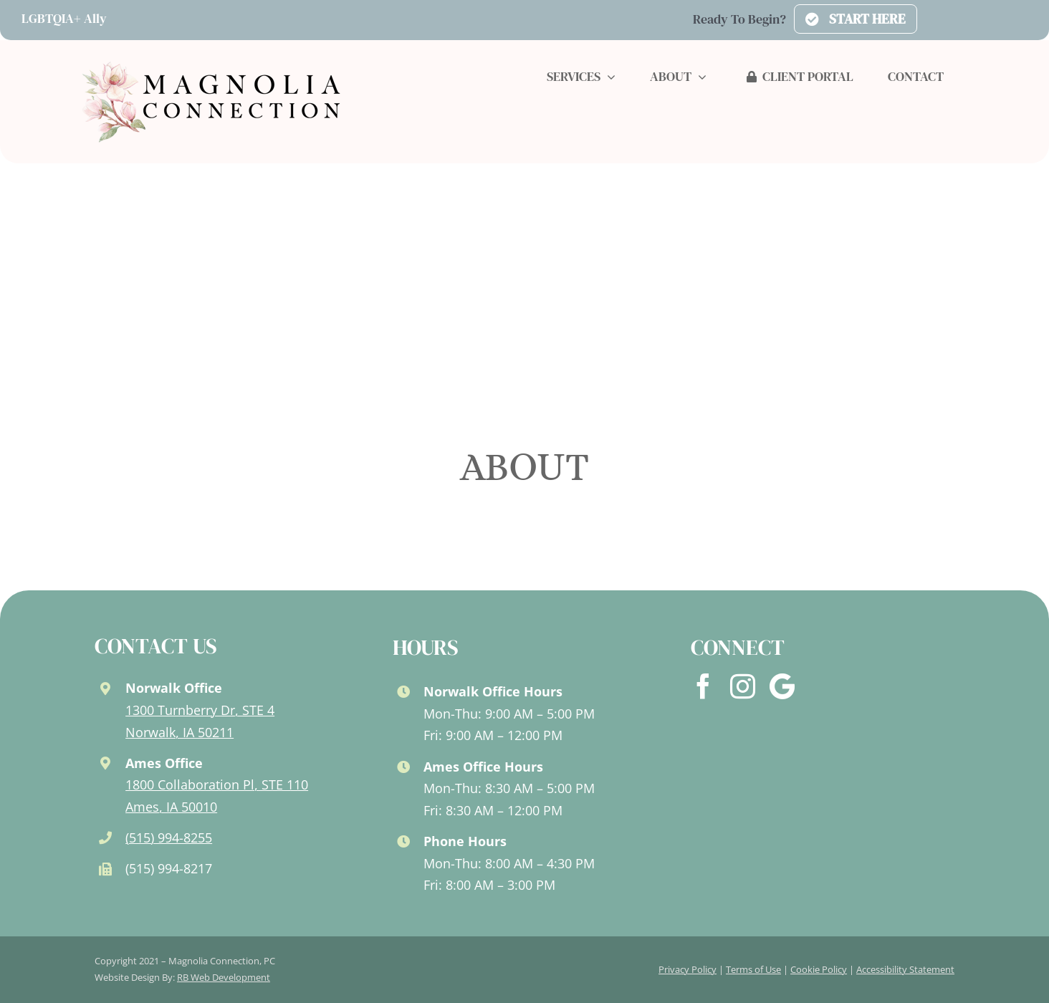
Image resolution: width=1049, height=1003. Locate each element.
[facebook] (703, 686)
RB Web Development (223, 977)
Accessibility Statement (905, 969)
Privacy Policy (687, 969)
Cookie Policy (818, 969)
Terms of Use (753, 969)
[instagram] (742, 686)
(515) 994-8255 (168, 837)
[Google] (782, 686)
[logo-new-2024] (212, 64)
